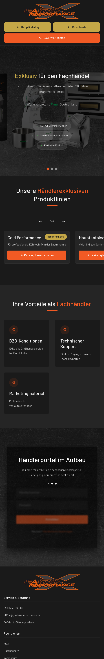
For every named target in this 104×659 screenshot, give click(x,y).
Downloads (76, 27)
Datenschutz (11, 650)
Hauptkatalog (27, 27)
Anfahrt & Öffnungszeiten (19, 622)
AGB (6, 643)
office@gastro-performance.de (22, 615)
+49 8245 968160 (52, 38)
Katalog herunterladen (37, 255)
